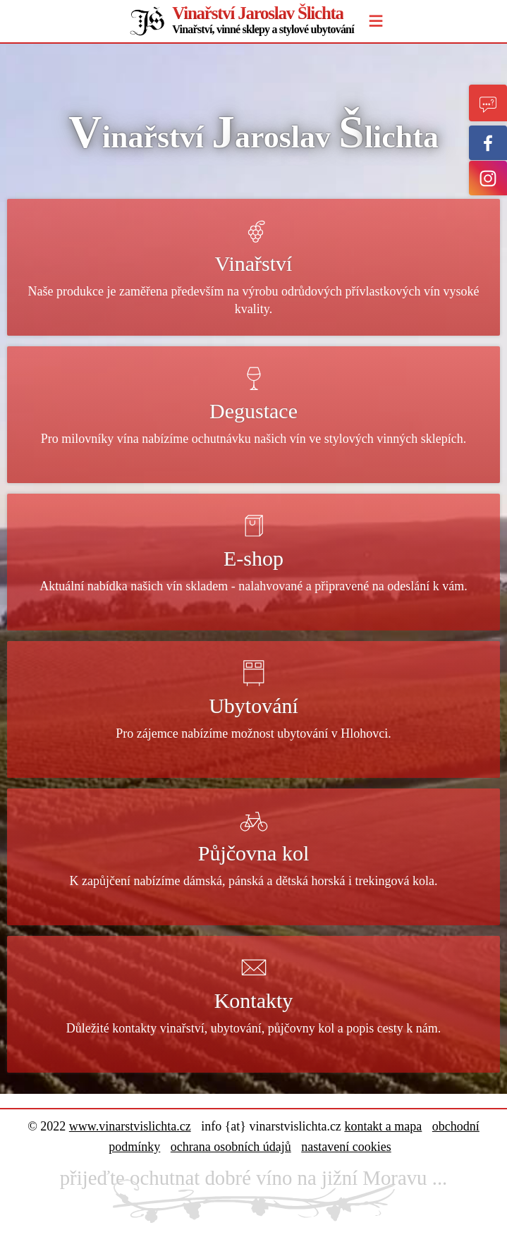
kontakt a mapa (383, 1126)
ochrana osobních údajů (231, 1147)
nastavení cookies (346, 1147)
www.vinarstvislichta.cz (130, 1126)
